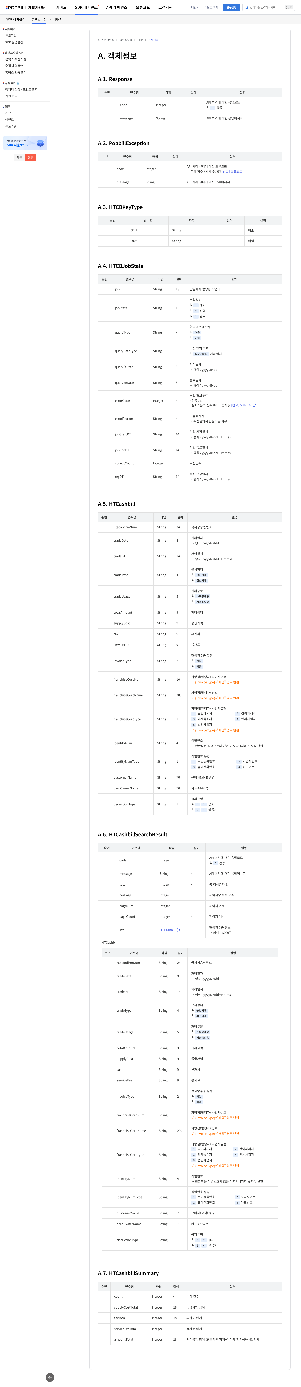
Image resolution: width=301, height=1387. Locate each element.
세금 (19, 157)
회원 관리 (11, 96)
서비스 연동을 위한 (16, 143)
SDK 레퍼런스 (86, 7)
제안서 (195, 7)
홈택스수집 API (14, 53)
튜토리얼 (11, 35)
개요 (8, 113)
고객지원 (165, 7)
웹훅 (7, 106)
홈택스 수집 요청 (16, 59)
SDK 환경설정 (14, 42)
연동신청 (231, 7)
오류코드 (143, 7)
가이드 (61, 7)
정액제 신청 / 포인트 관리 (21, 89)
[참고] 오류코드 (232, 171)
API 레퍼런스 (117, 7)
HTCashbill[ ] (169, 930)
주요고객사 (211, 7)
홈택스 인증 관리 (16, 72)
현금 (31, 157)
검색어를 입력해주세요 (271, 7)
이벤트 (9, 119)
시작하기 (10, 29)
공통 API (12, 83)
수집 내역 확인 (14, 65)
